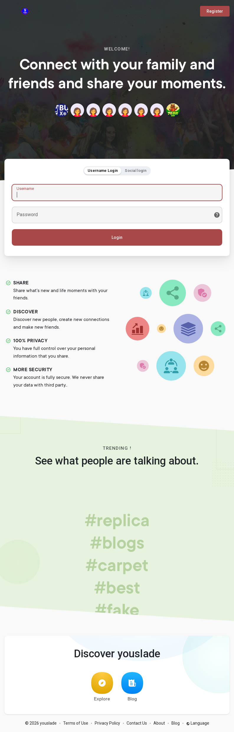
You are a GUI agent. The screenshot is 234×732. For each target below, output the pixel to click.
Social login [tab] (135, 170)
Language (197, 723)
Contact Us (137, 723)
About (159, 723)
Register (215, 11)
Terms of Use (75, 723)
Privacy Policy (107, 723)
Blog (132, 687)
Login (117, 237)
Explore (102, 687)
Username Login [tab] (103, 170)
